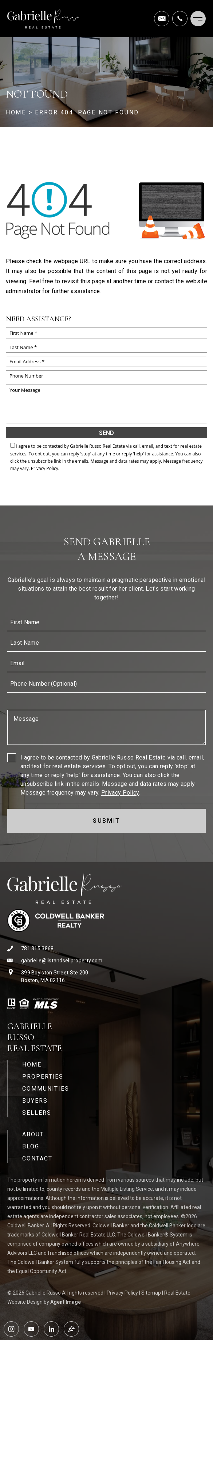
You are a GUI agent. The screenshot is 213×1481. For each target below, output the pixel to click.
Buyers (35, 1100)
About (33, 1134)
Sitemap (151, 1293)
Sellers (36, 1112)
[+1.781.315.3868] (180, 18)
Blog (30, 1146)
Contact (37, 1158)
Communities (45, 1088)
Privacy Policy (44, 468)
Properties (42, 1076)
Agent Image (65, 1302)
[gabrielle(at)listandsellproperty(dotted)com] (161, 18)
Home (32, 1064)
